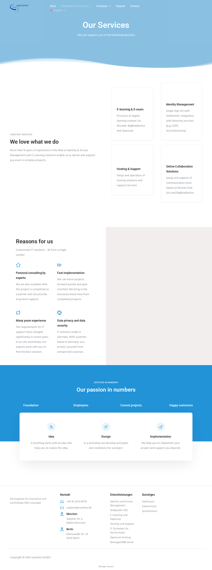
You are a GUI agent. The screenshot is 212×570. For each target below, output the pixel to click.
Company (101, 6)
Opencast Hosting (120, 537)
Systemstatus (149, 511)
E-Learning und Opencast (119, 517)
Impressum (148, 501)
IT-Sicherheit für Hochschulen (119, 531)
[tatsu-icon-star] (18, 264)
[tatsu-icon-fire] (51, 427)
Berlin (69, 529)
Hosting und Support (122, 524)
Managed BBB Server (122, 542)
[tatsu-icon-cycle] (18, 312)
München (72, 514)
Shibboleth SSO (119, 510)
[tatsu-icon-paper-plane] (161, 427)
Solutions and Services (74, 6)
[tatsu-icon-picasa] (59, 312)
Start (53, 6)
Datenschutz (149, 506)
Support (120, 6)
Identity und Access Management (121, 503)
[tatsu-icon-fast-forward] (59, 264)
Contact (134, 6)
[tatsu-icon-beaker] (106, 427)
